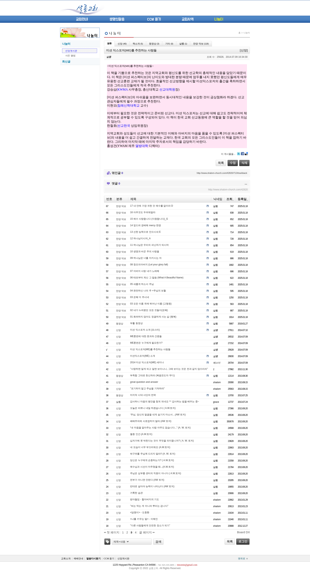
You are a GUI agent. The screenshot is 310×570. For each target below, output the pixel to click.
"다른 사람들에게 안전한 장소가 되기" (150, 525)
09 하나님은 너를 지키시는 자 (146, 258)
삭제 (244, 162)
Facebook (242, 153)
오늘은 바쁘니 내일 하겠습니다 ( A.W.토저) (153, 408)
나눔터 (218, 19)
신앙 (118, 330)
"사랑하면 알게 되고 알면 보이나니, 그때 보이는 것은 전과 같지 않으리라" (169, 369)
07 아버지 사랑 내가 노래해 (144, 271)
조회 (229, 199)
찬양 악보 (121, 206)
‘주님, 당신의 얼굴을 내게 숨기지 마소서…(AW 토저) (158, 414)
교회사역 (188, 19)
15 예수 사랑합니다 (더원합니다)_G (149, 218)
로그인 (242, 541)
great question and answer (144, 382)
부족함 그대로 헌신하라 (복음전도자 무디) (152, 375)
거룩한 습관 (136, 493)
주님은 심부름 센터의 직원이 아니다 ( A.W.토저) (155, 473)
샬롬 (118, 402)
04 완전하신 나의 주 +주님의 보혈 (148, 290)
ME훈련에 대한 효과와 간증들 (146, 336)
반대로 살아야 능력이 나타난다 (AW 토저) (152, 486)
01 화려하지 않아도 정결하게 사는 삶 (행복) (153, 316)
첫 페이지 (111, 532)
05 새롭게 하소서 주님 (142, 284)
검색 (158, 541)
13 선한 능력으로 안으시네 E (145, 232)
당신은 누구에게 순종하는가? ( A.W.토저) (152, 460)
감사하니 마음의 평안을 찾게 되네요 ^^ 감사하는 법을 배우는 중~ (164, 401)
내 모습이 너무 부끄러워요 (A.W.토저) (150, 447)
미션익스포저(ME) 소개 (142, 355)
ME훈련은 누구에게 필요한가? (146, 342)
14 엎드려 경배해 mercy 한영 (145, 225)
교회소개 (66, 558)
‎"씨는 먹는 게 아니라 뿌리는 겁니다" (149, 506)
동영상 (119, 323)
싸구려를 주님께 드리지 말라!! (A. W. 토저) (152, 453)
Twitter (238, 153)
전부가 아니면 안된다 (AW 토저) (147, 479)
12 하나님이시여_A (140, 238)
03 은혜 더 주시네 (139, 297)
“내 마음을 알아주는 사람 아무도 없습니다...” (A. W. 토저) (160, 427)
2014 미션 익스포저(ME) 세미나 (147, 362)
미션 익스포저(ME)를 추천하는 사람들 (150, 349)
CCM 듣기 (154, 19)
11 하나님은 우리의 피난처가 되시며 (149, 245)
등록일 (243, 199)
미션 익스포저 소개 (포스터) (145, 329)
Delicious (246, 153)
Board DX (243, 532)
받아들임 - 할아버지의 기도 (144, 499)
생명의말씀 (117, 19)
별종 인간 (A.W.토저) (141, 434)
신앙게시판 (71, 50)
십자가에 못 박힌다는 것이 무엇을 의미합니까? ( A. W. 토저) (162, 440)
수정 (233, 162)
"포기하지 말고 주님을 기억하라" (147, 388)
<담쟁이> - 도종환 (139, 512)
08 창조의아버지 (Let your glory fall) (149, 264)
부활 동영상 (136, 323)
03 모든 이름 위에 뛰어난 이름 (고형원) (150, 303)
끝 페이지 (147, 532)
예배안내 (78, 558)
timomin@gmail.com (187, 564)
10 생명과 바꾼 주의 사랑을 (144, 251)
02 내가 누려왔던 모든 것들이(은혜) (149, 310)
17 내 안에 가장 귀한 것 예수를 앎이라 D (151, 205)
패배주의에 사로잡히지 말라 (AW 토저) (150, 421)
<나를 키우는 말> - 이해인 (144, 519)
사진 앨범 (70, 55)
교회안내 (82, 19)
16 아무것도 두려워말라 (142, 212)
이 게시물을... (228, 154)
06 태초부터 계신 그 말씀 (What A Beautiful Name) (156, 277)
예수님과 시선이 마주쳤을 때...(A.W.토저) (152, 466)
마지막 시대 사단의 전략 (143, 395)
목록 (221, 162)
